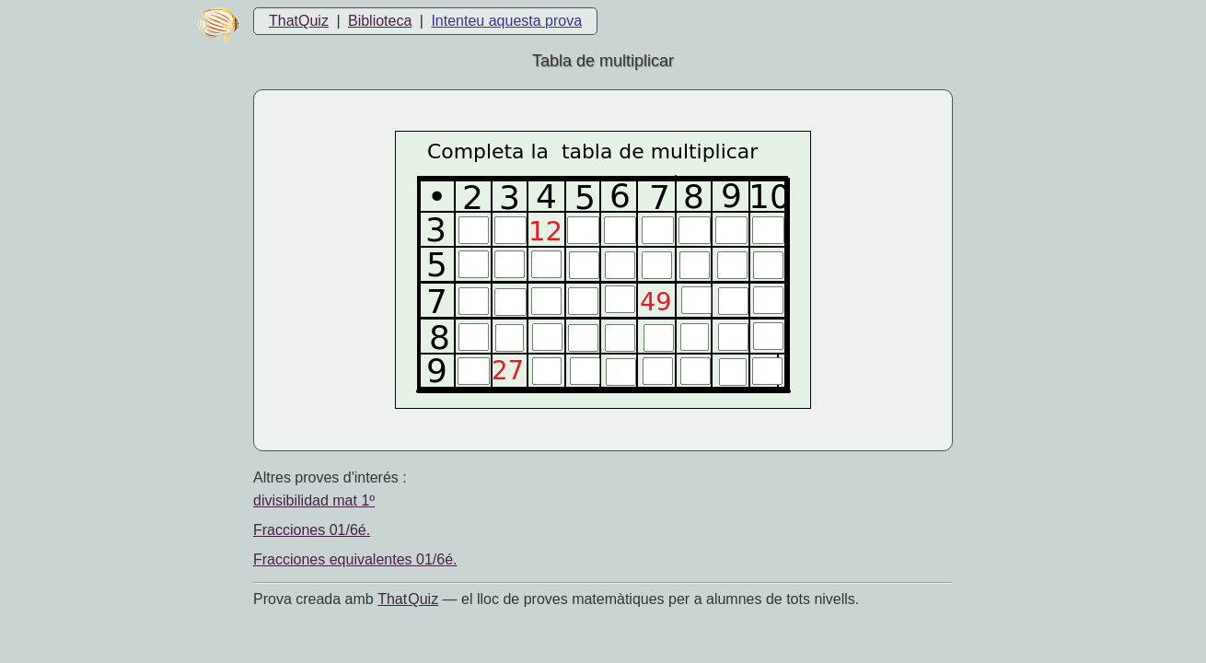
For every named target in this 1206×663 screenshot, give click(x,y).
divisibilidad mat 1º (314, 500)
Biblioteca (380, 21)
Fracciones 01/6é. (311, 530)
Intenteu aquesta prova (506, 21)
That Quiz (407, 599)
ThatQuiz (299, 21)
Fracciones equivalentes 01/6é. (355, 559)
